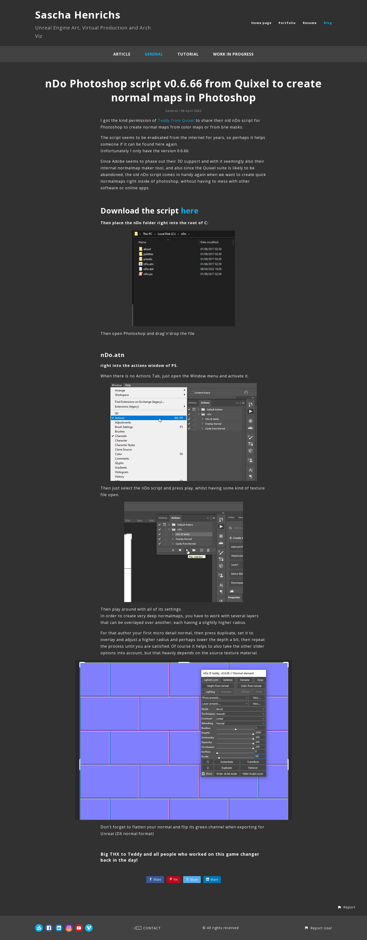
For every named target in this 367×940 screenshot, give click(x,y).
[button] (346, 907)
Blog (328, 23)
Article (121, 54)
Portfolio (287, 23)
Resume (310, 23)
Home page (261, 23)
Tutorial (188, 54)
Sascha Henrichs (77, 14)
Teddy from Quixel (176, 120)
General (154, 54)
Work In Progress (233, 54)
